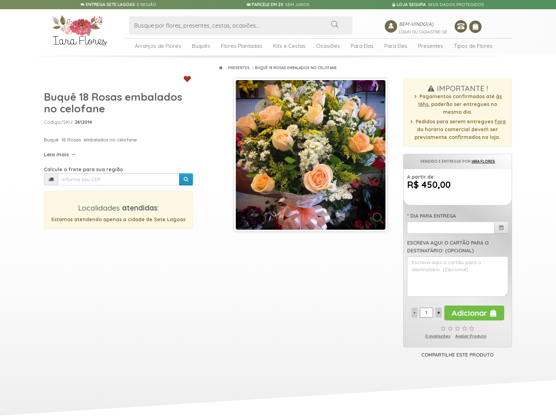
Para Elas (362, 46)
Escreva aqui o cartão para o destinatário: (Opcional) (448, 247)
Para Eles (395, 46)
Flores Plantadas (241, 46)
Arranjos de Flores (158, 46)
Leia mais (60, 154)
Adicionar (474, 313)
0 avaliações (437, 336)
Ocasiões (328, 46)
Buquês (201, 46)
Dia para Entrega (433, 216)
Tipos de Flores (473, 46)
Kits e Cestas (289, 46)
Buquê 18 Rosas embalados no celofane (296, 68)
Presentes (430, 46)
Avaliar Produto (470, 336)
